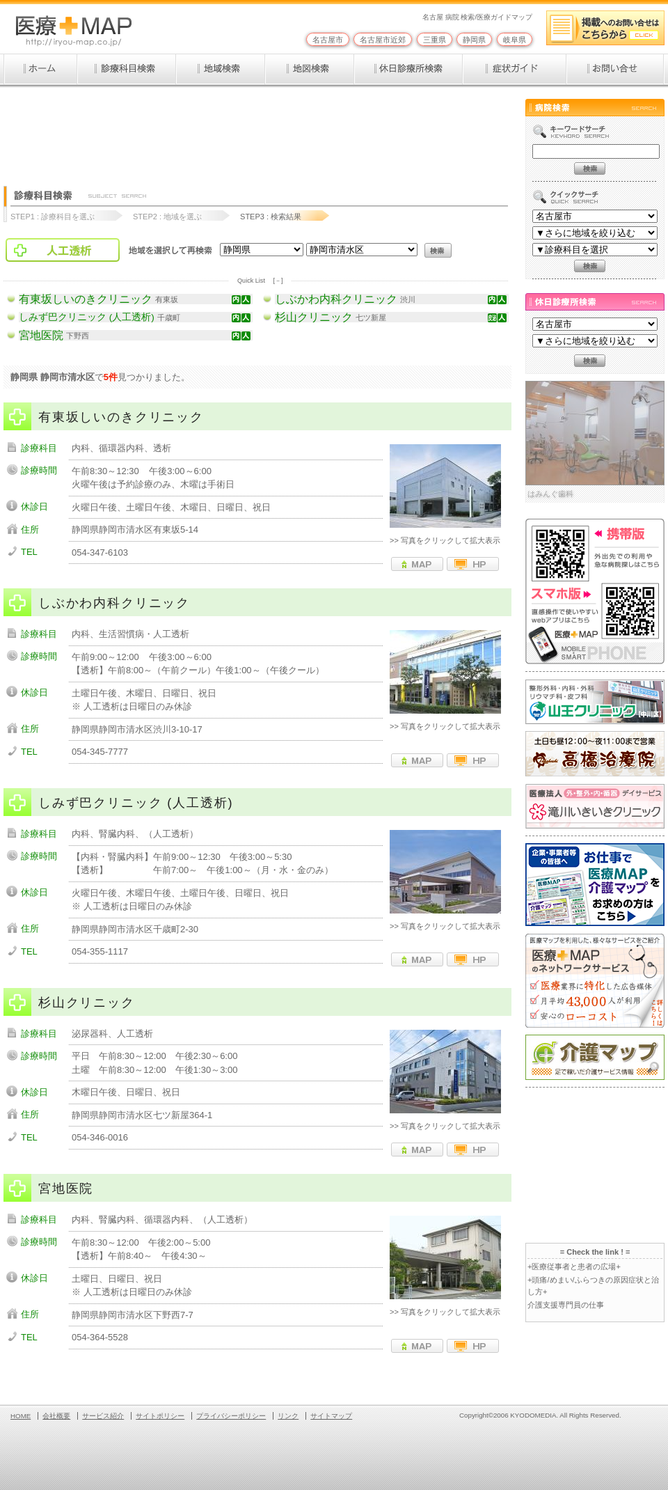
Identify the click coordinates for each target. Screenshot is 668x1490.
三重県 (434, 40)
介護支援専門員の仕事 (565, 1305)
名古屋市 (327, 40)
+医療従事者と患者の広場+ (574, 1266)
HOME (20, 1416)
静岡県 (474, 40)
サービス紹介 (103, 1416)
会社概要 (56, 1416)
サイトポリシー (160, 1416)
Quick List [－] (260, 280)
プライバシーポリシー (231, 1416)
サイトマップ (331, 1416)
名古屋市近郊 (383, 40)
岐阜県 (514, 40)
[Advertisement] (256, 130)
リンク (288, 1416)
